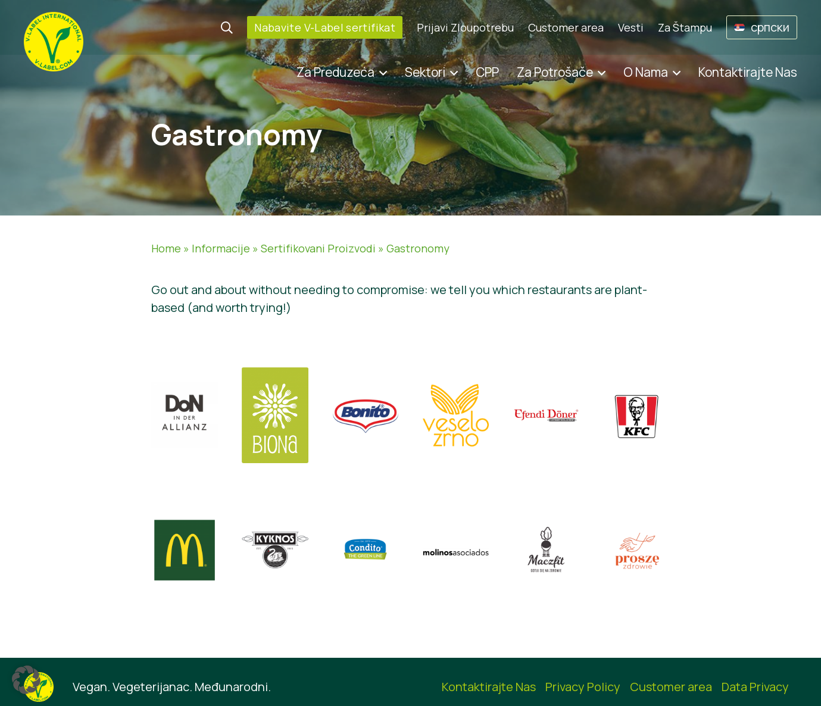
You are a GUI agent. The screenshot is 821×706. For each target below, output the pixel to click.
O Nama (645, 72)
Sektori (425, 72)
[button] (26, 680)
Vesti (631, 27)
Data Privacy (755, 687)
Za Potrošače (555, 72)
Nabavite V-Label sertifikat (324, 27)
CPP (487, 72)
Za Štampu (685, 27)
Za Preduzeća (335, 72)
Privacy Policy (582, 687)
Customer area (566, 27)
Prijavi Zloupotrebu (465, 27)
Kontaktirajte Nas (747, 72)
